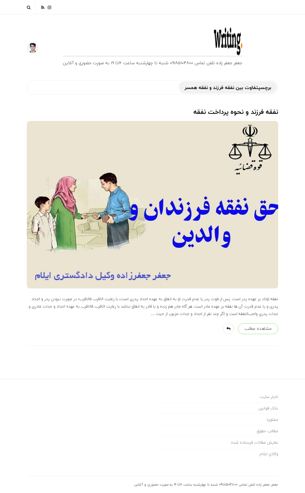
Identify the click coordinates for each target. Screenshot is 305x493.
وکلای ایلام (269, 453)
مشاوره (272, 419)
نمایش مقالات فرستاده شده (254, 442)
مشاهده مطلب (258, 328)
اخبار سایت (269, 396)
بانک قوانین (268, 408)
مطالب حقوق (267, 431)
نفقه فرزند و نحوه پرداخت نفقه (235, 112)
